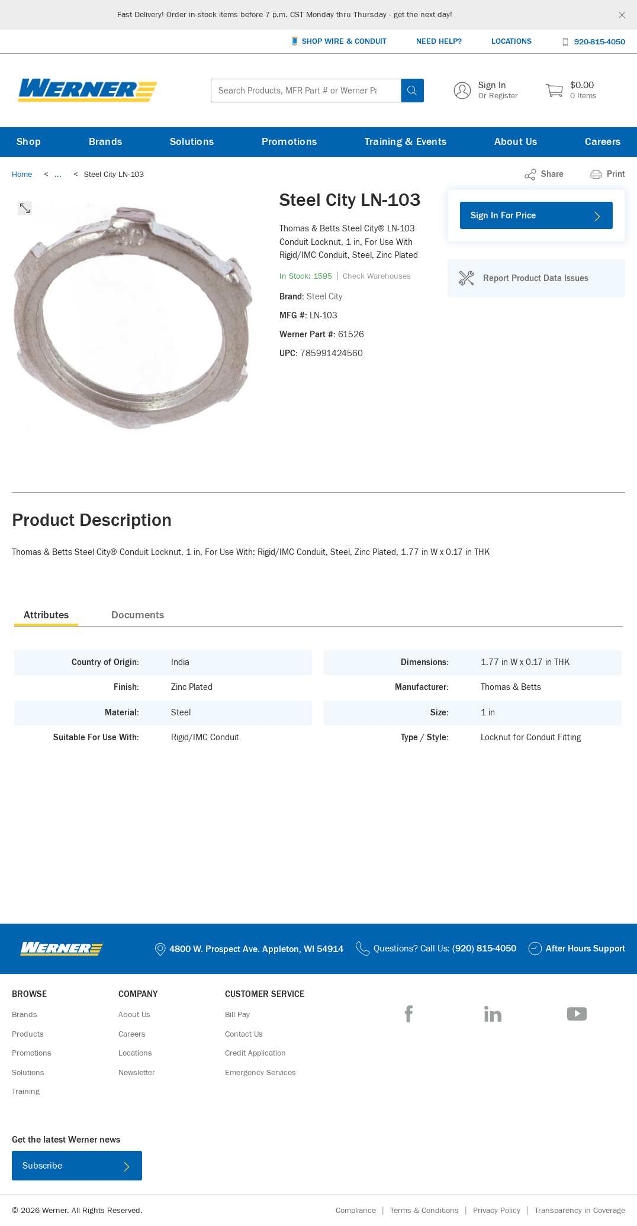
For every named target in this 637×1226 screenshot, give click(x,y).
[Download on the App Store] (280, 1168)
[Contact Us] (244, 1034)
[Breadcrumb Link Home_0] (22, 174)
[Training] (26, 1091)
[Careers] (602, 142)
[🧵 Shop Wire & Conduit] (338, 42)
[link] (58, 174)
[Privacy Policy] (504, 1211)
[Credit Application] (255, 1053)
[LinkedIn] (493, 1014)
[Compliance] (363, 1211)
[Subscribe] (77, 1165)
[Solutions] (191, 142)
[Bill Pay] (237, 1014)
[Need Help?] (439, 42)
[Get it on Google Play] (357, 1168)
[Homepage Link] (87, 90)
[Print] (607, 174)
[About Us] (516, 142)
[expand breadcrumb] (58, 174)
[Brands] (105, 142)
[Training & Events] (405, 142)
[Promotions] (289, 142)
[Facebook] (409, 1014)
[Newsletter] (136, 1072)
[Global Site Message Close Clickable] (622, 15)
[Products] (28, 1034)
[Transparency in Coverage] (580, 1210)
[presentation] (46, 615)
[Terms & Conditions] (431, 1211)
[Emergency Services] (260, 1072)
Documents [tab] (137, 615)
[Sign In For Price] (536, 215)
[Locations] (511, 42)
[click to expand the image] (25, 208)
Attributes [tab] (46, 615)
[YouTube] (577, 1014)
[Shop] (29, 142)
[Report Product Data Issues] (523, 278)
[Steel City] (324, 297)
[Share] (544, 174)
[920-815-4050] (593, 41)
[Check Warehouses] (377, 276)
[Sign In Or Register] (485, 90)
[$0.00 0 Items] (571, 90)
